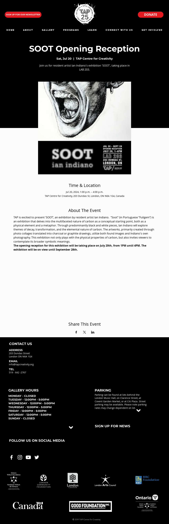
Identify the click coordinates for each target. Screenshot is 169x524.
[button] (28, 30)
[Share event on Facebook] (76, 332)
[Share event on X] (84, 332)
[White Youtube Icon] (28, 457)
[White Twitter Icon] (37, 457)
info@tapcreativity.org (21, 364)
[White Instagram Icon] (20, 457)
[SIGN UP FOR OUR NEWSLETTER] (23, 15)
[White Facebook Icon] (11, 457)
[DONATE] (150, 15)
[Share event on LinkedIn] (92, 332)
